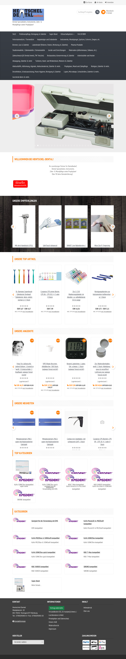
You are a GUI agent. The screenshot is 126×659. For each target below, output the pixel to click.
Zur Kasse (89, 2)
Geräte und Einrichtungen (57, 50)
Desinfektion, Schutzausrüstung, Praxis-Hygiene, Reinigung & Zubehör (36, 72)
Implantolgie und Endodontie (47, 39)
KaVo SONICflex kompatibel (23, 479)
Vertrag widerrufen (56, 605)
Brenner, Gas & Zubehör (20, 45)
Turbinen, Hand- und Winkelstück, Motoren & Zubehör (53, 61)
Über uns (87, 608)
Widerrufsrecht (54, 622)
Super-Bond (53, 34)
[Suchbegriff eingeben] (87, 12)
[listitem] (86, 639)
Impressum (52, 626)
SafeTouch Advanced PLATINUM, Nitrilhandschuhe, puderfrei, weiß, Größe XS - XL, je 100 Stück (50, 237)
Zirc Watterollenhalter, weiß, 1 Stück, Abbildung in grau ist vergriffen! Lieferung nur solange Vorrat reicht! (102, 361)
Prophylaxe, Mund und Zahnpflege (76, 66)
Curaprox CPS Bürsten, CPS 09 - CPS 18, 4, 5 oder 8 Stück (102, 432)
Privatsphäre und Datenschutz (59, 615)
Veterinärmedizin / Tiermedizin (23, 39)
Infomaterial (88, 604)
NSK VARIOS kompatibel (102, 479)
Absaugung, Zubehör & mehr (22, 61)
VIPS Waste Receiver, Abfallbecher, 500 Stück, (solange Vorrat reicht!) (50, 358)
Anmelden (110, 2)
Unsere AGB (53, 619)
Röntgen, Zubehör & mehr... (100, 66)
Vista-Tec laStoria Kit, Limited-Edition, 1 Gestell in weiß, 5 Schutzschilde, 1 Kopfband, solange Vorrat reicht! (24, 361)
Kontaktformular (19, 618)
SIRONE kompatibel (24, 496)
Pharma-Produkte (77, 45)
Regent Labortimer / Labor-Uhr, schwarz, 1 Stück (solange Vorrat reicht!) (76, 358)
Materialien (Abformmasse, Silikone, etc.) (83, 50)
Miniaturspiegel (24, 432)
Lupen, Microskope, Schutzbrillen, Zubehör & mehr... (82, 72)
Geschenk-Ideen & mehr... (21, 77)
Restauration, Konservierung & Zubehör (60, 56)
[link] (103, 12)
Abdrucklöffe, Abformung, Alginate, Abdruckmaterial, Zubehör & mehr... (36, 66)
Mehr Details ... (37, 582)
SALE (14, 34)
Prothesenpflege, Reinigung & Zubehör (32, 34)
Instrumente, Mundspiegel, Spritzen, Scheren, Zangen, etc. (80, 39)
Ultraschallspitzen (67, 34)
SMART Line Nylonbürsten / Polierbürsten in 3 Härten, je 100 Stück (76, 234)
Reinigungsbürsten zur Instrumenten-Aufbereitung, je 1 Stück (102, 286)
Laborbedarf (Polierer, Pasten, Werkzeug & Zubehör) (50, 45)
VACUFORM (82, 34)
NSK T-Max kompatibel (76, 479)
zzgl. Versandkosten (28, 303)
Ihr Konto (99, 2)
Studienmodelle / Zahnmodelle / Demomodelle (28, 50)
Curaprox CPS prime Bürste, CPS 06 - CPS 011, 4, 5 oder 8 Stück (50, 286)
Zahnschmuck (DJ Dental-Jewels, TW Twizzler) (28, 56)
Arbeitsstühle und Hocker (86, 56)
